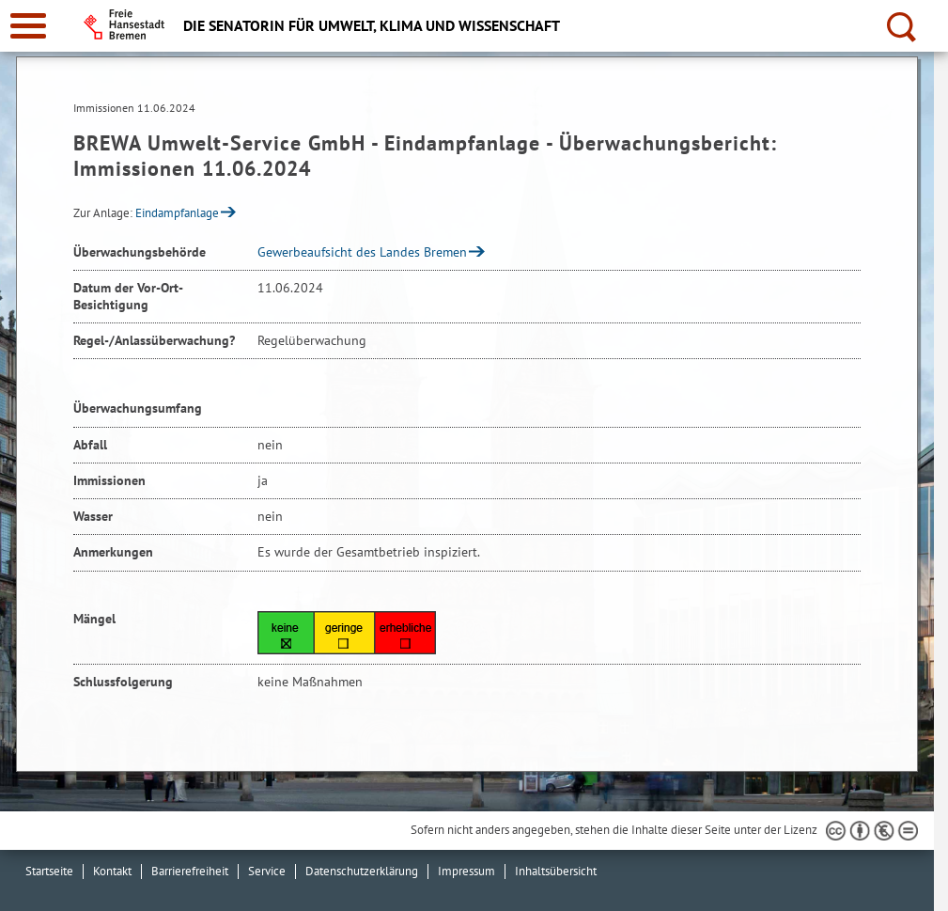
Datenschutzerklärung (361, 871)
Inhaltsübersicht (556, 871)
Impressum (466, 871)
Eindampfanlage (177, 213)
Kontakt (112, 871)
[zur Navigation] (28, 26)
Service (267, 871)
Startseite (49, 871)
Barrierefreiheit (189, 871)
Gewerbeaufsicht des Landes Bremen (362, 251)
